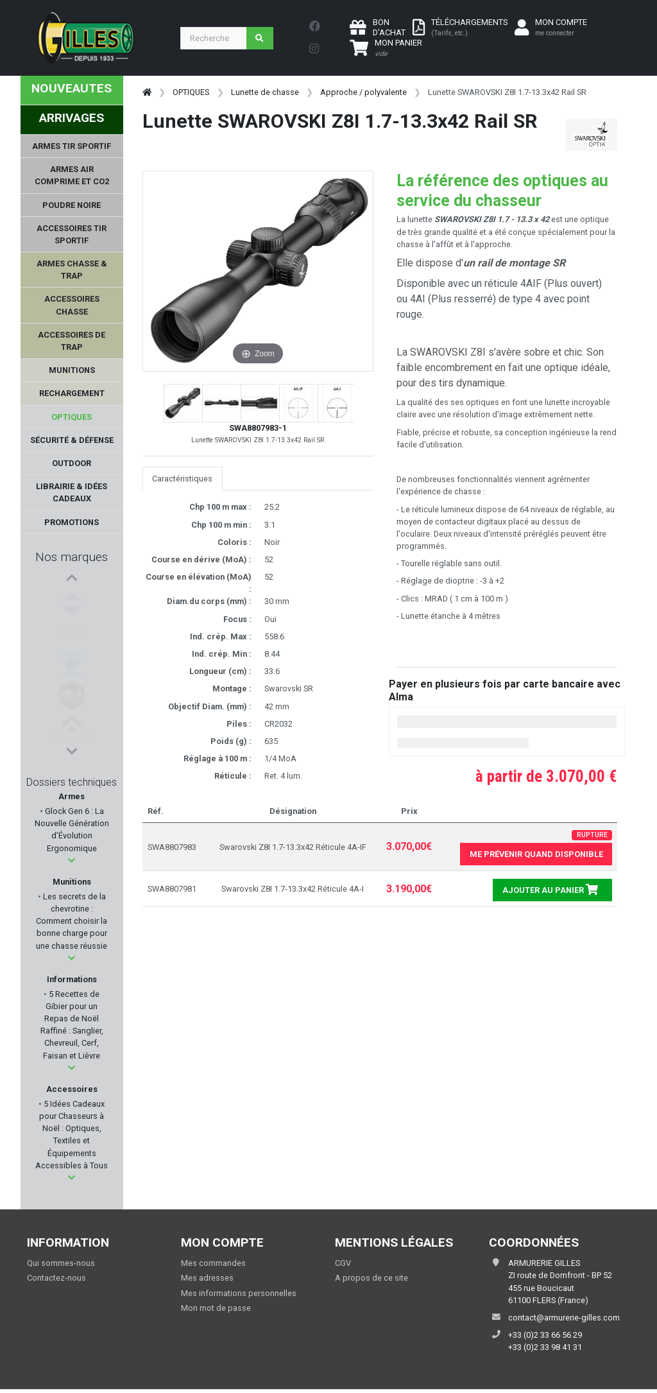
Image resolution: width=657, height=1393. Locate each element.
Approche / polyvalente (363, 92)
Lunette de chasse (265, 92)
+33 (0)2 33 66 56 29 (545, 1335)
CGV (343, 1263)
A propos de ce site (371, 1278)
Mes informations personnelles (238, 1293)
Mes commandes (213, 1263)
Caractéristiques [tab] (182, 478)
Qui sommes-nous (61, 1263)
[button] (71, 860)
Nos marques (71, 556)
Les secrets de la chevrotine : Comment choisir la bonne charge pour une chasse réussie (71, 921)
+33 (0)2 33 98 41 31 (545, 1347)
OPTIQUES (191, 92)
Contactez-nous (56, 1278)
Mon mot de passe (216, 1308)
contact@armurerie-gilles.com (564, 1317)
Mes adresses (207, 1278)
